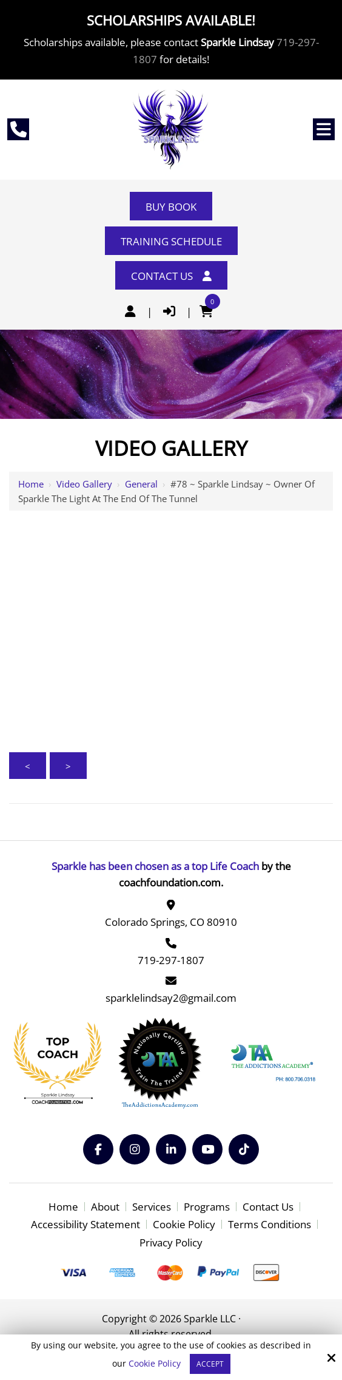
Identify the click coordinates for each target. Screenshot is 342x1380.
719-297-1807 (171, 960)
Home (31, 484)
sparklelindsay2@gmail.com (171, 998)
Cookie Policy (155, 1364)
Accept (210, 1364)
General (141, 484)
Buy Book (171, 207)
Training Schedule (171, 241)
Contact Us (171, 276)
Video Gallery (84, 484)
